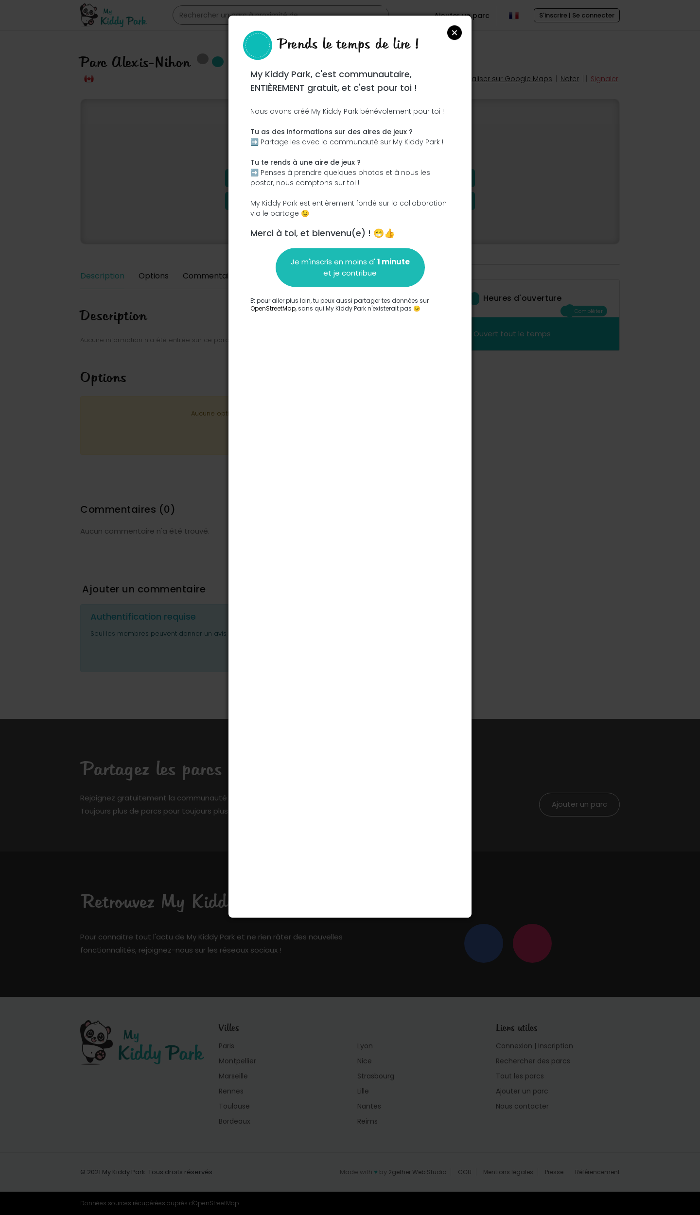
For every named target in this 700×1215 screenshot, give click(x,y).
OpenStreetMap (273, 308)
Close (454, 32)
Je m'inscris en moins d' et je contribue (350, 267)
